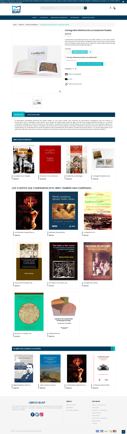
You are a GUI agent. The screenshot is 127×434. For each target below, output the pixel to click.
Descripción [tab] (18, 115)
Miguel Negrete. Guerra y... (22, 385)
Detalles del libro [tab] (34, 115)
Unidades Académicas (59, 18)
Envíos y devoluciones (99, 405)
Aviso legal (95, 407)
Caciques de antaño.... (91, 283)
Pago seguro (96, 415)
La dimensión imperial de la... (25, 232)
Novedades (69, 407)
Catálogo (44, 18)
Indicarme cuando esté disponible (90, 64)
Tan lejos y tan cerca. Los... (58, 283)
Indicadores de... (54, 333)
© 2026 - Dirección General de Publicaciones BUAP (26, 431)
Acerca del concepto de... (24, 283)
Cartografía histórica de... (102, 176)
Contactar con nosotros (99, 418)
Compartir (73, 70)
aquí (24, 2)
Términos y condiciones (99, 410)
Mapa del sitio (96, 421)
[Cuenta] (110, 8)
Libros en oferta (71, 405)
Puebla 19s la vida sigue (74, 176)
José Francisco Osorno (48, 385)
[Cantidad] (67, 52)
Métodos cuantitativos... (57, 232)
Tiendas (94, 423)
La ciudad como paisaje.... (22, 176)
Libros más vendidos (72, 410)
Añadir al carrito (80, 52)
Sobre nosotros (88, 18)
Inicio (35, 18)
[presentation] (112, 349)
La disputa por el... (89, 232)
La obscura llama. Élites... (101, 385)
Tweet (75, 70)
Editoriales (74, 18)
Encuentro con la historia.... (49, 176)
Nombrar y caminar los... (23, 333)
